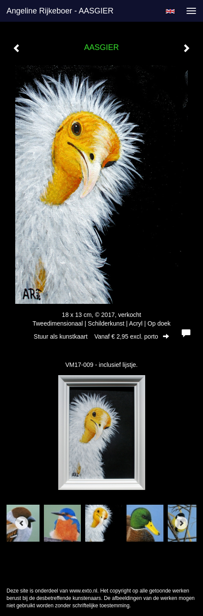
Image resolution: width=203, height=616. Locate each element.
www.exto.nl (83, 591)
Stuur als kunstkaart (102, 336)
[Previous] (21, 522)
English (170, 11)
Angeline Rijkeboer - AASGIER (60, 11)
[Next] (181, 522)
